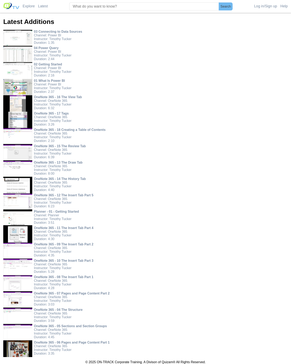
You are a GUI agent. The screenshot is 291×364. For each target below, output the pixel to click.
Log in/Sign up (265, 6)
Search (226, 6)
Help (284, 6)
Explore (29, 6)
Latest (43, 6)
